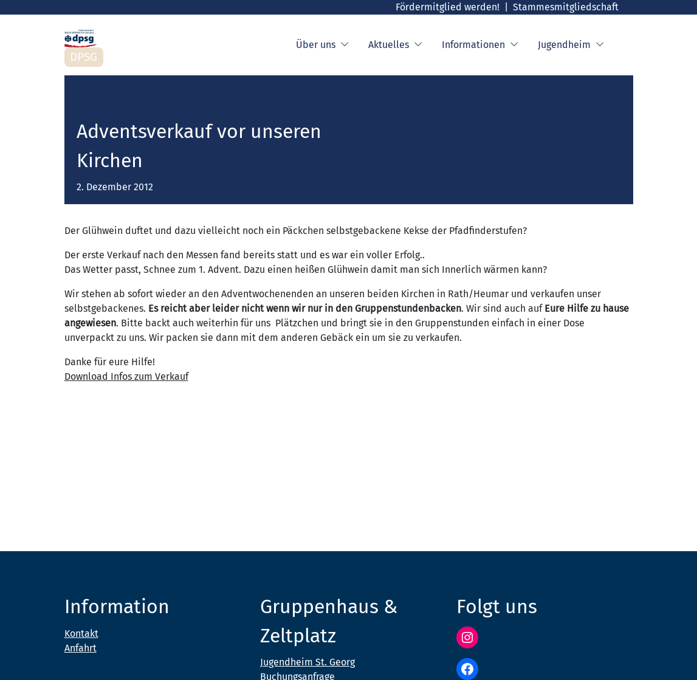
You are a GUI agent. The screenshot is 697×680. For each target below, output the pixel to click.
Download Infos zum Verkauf (126, 376)
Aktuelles (395, 45)
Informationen (480, 45)
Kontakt (81, 633)
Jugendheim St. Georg (307, 662)
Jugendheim (571, 45)
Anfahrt (80, 648)
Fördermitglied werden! (448, 7)
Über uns (322, 45)
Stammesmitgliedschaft (566, 7)
